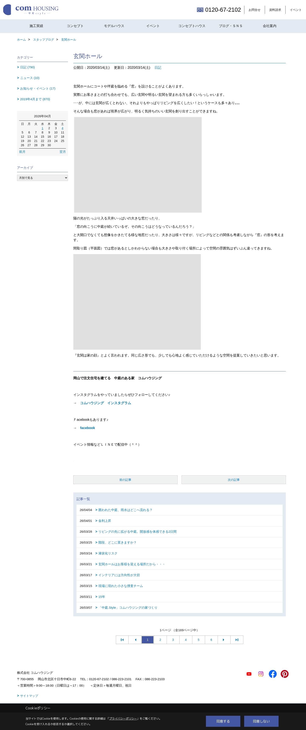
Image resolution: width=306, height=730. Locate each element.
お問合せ (255, 9)
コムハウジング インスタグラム (105, 403)
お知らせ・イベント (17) (37, 88)
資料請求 (275, 9)
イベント (296, 9)
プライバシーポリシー (123, 718)
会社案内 (269, 26)
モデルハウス (114, 26)
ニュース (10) (30, 78)
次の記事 (234, 479)
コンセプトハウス (191, 26)
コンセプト (75, 26)
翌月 (63, 151)
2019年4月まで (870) (35, 99)
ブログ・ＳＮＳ (231, 26)
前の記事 (125, 479)
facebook (87, 428)
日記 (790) (27, 67)
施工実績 (36, 26)
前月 (22, 151)
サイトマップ (29, 695)
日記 (157, 67)
